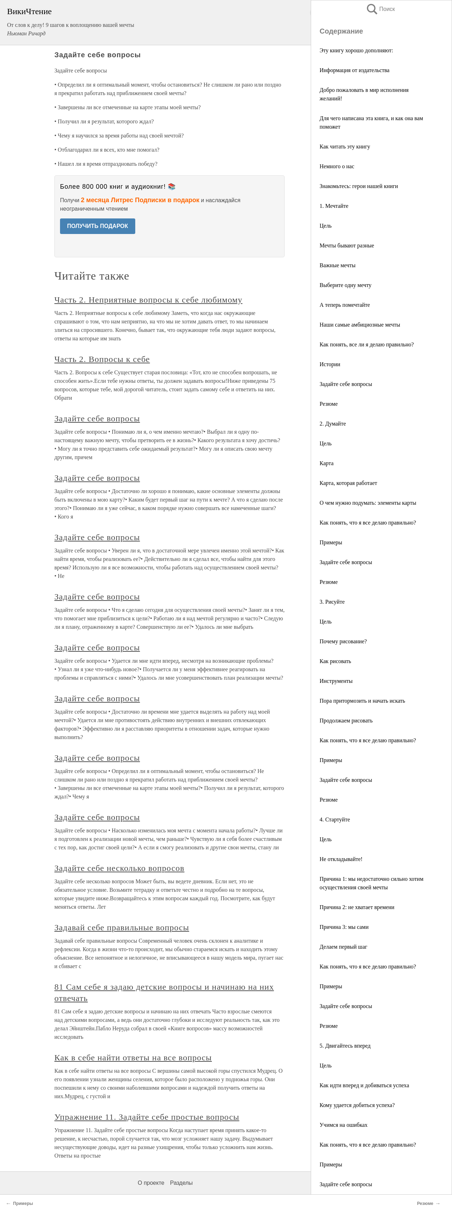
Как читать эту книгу (345, 147)
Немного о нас (337, 166)
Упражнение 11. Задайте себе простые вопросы (146, 1117)
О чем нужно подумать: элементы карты (368, 503)
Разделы (181, 1183)
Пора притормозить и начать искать (362, 701)
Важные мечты (338, 265)
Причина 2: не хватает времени (357, 907)
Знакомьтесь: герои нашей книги (359, 186)
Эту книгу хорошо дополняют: (356, 50)
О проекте (151, 1183)
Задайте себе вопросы (346, 384)
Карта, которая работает (348, 483)
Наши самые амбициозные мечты (360, 325)
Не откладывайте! (341, 859)
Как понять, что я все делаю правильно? (368, 523)
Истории (330, 364)
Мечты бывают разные (347, 245)
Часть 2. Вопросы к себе (102, 359)
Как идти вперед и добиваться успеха (364, 1085)
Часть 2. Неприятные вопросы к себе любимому (148, 299)
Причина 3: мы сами (344, 927)
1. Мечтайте (334, 206)
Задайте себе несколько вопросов (119, 868)
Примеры (331, 542)
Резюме (329, 404)
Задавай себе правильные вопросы (121, 927)
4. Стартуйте (335, 819)
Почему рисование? (343, 641)
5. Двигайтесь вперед (345, 1046)
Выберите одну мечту (345, 285)
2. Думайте (333, 424)
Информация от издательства (354, 70)
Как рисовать (335, 661)
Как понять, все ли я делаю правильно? (367, 344)
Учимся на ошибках (344, 1125)
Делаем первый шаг (343, 947)
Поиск (380, 9)
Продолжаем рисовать (346, 721)
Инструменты (336, 681)
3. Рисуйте (332, 602)
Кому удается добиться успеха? (357, 1105)
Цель (326, 226)
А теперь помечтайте (345, 305)
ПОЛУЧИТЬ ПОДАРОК (97, 226)
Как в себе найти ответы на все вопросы (133, 1057)
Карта (327, 463)
